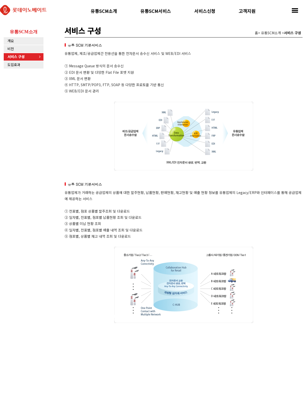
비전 (10, 48)
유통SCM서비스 (155, 11)
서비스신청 (204, 11)
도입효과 (13, 64)
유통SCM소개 (104, 11)
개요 (10, 40)
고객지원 (247, 11)
